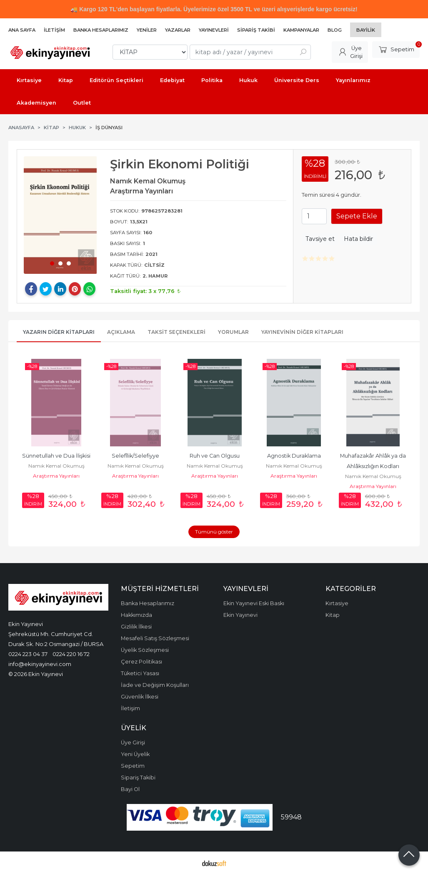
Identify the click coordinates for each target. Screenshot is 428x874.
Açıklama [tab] (121, 332)
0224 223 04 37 (28, 654)
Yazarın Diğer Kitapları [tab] (59, 332)
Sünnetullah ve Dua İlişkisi (56, 456)
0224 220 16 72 (71, 654)
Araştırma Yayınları (56, 476)
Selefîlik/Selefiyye (135, 456)
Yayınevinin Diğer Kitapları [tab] (302, 332)
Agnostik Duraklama (294, 456)
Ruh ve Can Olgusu (215, 456)
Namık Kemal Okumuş (56, 466)
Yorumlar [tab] (233, 332)
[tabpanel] (60, 215)
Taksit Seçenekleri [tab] (176, 332)
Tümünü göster (214, 531)
